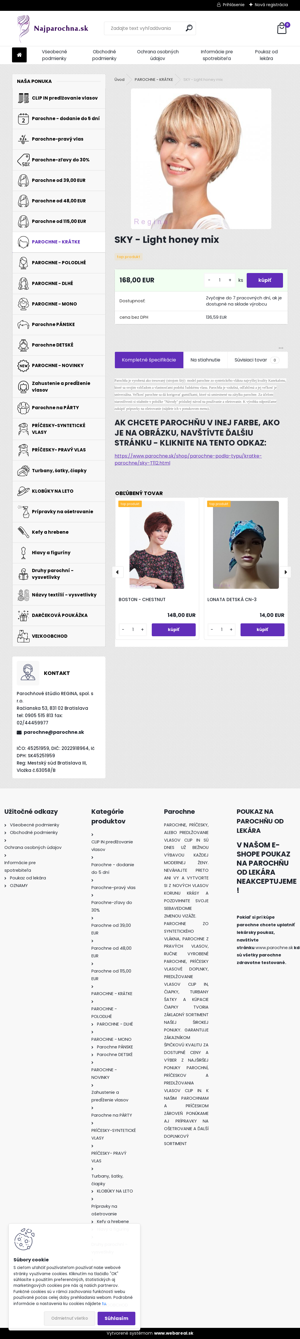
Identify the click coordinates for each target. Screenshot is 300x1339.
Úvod (120, 79)
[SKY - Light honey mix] (201, 158)
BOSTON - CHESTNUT (142, 599)
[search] (189, 28)
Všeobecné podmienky (54, 55)
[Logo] (52, 28)
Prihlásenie (234, 5)
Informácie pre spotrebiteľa (217, 55)
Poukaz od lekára (266, 55)
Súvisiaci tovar (257, 360)
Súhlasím (116, 1318)
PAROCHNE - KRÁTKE (154, 79)
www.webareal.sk (173, 1333)
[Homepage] (19, 55)
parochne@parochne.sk (54, 732)
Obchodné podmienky (104, 55)
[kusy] (220, 280)
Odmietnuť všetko (69, 1318)
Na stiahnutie (205, 360)
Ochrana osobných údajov (158, 55)
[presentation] (118, 572)
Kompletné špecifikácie (149, 360)
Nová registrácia (271, 5)
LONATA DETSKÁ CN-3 (232, 599)
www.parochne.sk (274, 948)
